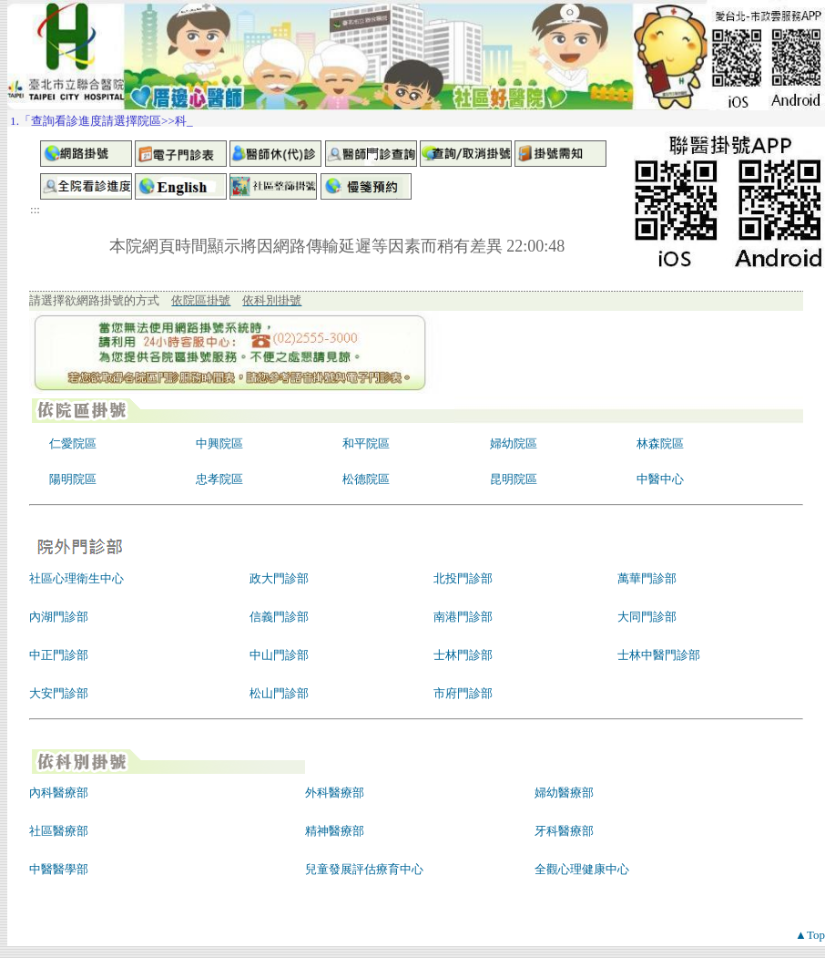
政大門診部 (279, 578)
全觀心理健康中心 (582, 869)
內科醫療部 (58, 792)
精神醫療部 (334, 831)
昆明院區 (513, 479)
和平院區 (366, 443)
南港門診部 (463, 616)
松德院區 (366, 479)
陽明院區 (73, 479)
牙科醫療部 (564, 831)
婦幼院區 (513, 443)
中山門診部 (279, 655)
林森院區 (660, 443)
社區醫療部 (58, 831)
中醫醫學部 (58, 869)
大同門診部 (647, 616)
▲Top (810, 935)
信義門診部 (279, 616)
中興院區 (219, 443)
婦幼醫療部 (564, 792)
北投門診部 (463, 578)
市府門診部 (463, 693)
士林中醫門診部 (658, 655)
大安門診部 (58, 693)
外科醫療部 (334, 792)
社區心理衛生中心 (76, 578)
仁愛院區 (73, 443)
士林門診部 (463, 655)
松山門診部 (279, 693)
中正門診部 (58, 655)
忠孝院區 (219, 479)
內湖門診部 (58, 616)
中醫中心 (660, 479)
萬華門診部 (647, 578)
